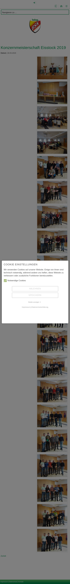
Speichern (35, 295)
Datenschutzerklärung (40, 307)
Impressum (26, 307)
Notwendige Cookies (15, 280)
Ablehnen (35, 289)
